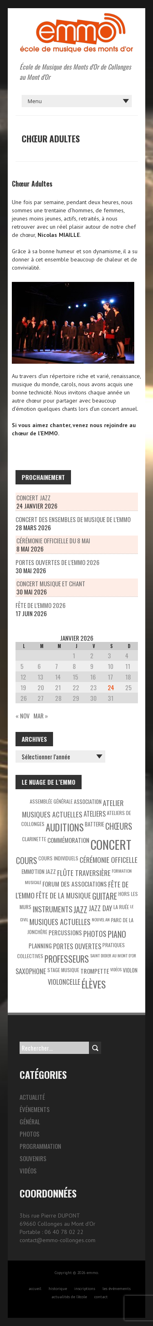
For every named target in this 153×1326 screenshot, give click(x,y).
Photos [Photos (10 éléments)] (94, 933)
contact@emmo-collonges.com (57, 1240)
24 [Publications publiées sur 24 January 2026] (111, 687)
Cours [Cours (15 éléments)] (26, 860)
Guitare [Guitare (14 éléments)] (104, 896)
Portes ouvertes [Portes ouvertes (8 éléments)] (77, 946)
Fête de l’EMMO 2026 (41, 605)
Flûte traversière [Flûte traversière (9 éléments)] (84, 872)
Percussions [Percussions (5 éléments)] (65, 932)
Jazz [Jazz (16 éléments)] (80, 909)
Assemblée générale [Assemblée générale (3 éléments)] (51, 801)
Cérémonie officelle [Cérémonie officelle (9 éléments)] (108, 859)
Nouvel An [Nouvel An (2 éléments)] (101, 919)
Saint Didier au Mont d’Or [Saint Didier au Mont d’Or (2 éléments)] (113, 955)
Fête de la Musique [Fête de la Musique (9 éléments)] (63, 895)
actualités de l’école (69, 1296)
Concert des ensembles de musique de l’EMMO (73, 519)
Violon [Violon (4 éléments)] (130, 970)
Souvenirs (33, 1158)
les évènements (116, 1288)
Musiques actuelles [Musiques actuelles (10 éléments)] (60, 921)
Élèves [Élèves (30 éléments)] (94, 984)
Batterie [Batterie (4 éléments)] (94, 824)
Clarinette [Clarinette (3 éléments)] (34, 839)
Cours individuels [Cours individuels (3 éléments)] (58, 858)
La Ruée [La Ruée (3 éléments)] (121, 907)
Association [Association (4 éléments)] (88, 801)
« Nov (23, 715)
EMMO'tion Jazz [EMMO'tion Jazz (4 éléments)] (39, 871)
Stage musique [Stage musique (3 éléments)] (63, 970)
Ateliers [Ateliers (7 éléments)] (95, 814)
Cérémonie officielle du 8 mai (53, 540)
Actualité (32, 1096)
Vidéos (28, 1170)
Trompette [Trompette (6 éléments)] (94, 970)
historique (58, 1288)
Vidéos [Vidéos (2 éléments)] (116, 969)
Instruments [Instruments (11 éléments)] (52, 908)
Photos (30, 1133)
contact (101, 1296)
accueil (35, 1288)
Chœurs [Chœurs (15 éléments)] (118, 826)
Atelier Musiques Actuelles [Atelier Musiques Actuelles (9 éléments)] (73, 808)
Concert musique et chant (50, 583)
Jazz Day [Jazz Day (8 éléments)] (100, 908)
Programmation (40, 1145)
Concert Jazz (33, 497)
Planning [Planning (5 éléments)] (40, 945)
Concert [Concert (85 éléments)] (111, 844)
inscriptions (84, 1288)
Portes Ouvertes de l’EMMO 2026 (58, 562)
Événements (35, 1109)
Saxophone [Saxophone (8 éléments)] (31, 971)
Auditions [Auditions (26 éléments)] (65, 827)
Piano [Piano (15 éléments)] (117, 934)
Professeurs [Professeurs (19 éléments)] (66, 958)
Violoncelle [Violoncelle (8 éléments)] (64, 982)
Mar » (40, 715)
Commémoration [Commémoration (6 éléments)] (68, 839)
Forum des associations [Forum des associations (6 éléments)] (74, 883)
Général (30, 1121)
